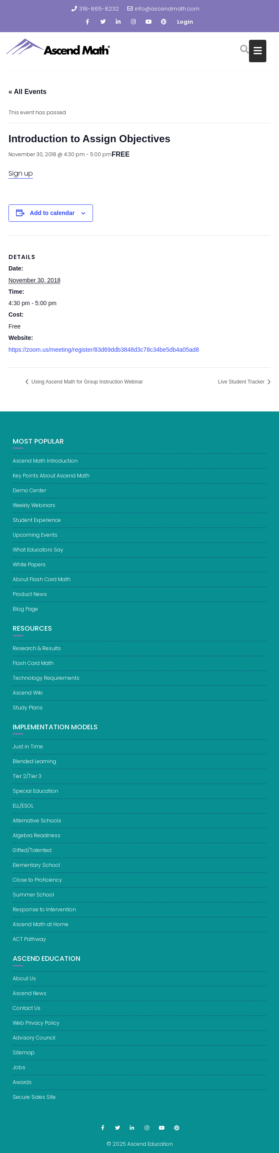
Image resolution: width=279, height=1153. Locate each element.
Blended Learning (34, 766)
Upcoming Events (35, 539)
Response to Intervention (44, 914)
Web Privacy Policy (36, 1027)
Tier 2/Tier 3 (27, 780)
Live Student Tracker (242, 382)
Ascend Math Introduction (45, 465)
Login (185, 22)
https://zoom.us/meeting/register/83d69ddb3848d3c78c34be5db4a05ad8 (103, 349)
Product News (30, 598)
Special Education (35, 795)
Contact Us (27, 1012)
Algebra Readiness (36, 840)
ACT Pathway (29, 943)
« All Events (27, 91)
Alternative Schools (37, 825)
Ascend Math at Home (40, 928)
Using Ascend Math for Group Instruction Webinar (86, 382)
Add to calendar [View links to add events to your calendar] (52, 213)
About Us (24, 983)
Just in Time (28, 751)
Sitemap (24, 1057)
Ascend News (29, 997)
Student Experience (37, 524)
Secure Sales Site (34, 1101)
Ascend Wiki (28, 697)
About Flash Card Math (42, 584)
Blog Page (25, 613)
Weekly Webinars (34, 509)
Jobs (19, 1072)
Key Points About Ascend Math (51, 480)
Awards (22, 1086)
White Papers (29, 569)
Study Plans (28, 711)
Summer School (33, 899)
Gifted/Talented (32, 854)
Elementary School (36, 869)
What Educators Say (38, 554)
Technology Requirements (46, 682)
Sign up (20, 173)
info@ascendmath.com (163, 9)
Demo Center (29, 495)
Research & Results (37, 652)
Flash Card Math (33, 667)
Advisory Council (34, 1042)
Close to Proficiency (37, 884)
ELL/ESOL (23, 810)
